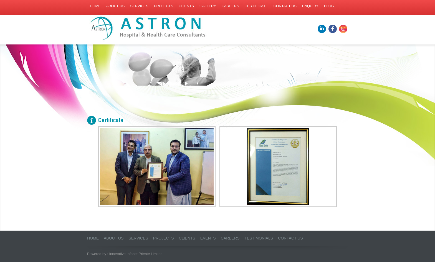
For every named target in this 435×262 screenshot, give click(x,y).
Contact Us (290, 238)
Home (95, 6)
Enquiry (310, 6)
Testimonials (258, 238)
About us (115, 6)
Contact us (285, 6)
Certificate (256, 6)
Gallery (207, 6)
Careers (230, 6)
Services (139, 6)
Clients (186, 6)
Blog (329, 6)
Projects (163, 6)
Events (208, 238)
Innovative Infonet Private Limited (136, 254)
